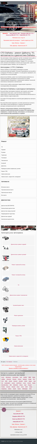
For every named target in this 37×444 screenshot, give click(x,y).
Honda (10, 381)
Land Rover (18, 383)
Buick (34, 377)
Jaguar (30, 381)
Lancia (13, 383)
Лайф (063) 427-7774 (25, 35)
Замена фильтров (5, 174)
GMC (6, 381)
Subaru (9, 388)
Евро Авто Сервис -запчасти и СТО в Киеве (13, 441)
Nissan (21, 385)
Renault (13, 386)
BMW (30, 377)
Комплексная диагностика (7, 219)
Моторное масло (5, 187)
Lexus (24, 383)
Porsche (8, 386)
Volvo (30, 388)
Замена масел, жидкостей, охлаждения (10, 176)
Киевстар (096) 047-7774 (12, 35)
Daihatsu (25, 379)
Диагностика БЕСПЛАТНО (7, 205)
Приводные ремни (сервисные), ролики (10, 168)
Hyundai (21, 381)
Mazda (33, 383)
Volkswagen (25, 388)
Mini (11, 385)
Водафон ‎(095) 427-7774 (27, 33)
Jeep (34, 381)
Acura (2, 377)
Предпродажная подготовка (8, 213)
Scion (22, 386)
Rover (18, 386)
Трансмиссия (4, 160)
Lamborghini (7, 383)
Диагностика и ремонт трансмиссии (18, 295)
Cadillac (3, 379)
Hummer (15, 381)
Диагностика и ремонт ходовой (18, 244)
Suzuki (14, 388)
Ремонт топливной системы (18, 274)
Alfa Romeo (8, 377)
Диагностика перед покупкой (8, 211)
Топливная (3, 157)
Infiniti (25, 381)
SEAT (26, 386)
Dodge (29, 379)
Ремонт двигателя (18, 315)
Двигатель (3, 165)
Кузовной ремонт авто (18, 305)
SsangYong (3, 388)
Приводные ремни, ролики (18, 325)
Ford (2, 381)
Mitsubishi (15, 385)
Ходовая (3, 149)
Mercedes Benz (4, 385)
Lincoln (29, 383)
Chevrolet (9, 379)
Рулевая (3, 152)
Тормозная (4, 155)
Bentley (25, 377)
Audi (21, 377)
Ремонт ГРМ (4, 171)
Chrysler (14, 379)
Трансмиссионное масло (7, 189)
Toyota (19, 388)
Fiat (34, 379)
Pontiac (3, 386)
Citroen (19, 379)
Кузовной (3, 163)
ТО (2, 147)
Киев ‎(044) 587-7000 (15, 33)
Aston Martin (15, 377)
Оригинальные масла (6, 192)
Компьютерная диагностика (8, 208)
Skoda (30, 386)
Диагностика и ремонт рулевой (18, 254)
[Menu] (27, 3)
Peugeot (30, 385)
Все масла (3, 195)
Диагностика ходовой (6, 216)
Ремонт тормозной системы (18, 264)
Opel (25, 385)
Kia (2, 383)
